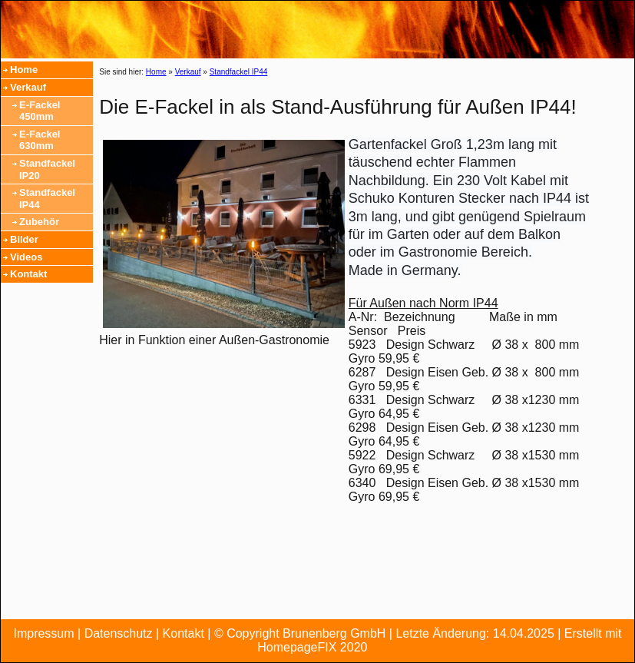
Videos (26, 257)
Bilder (24, 239)
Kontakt (28, 274)
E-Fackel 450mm (39, 111)
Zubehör (39, 221)
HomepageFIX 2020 (312, 647)
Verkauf (28, 87)
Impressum (43, 633)
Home (24, 69)
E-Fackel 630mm (39, 140)
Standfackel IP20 (47, 169)
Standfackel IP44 (47, 199)
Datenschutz (118, 633)
